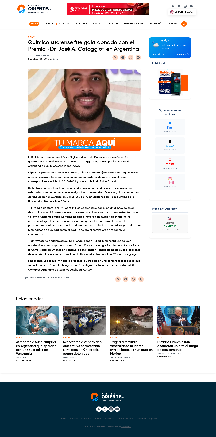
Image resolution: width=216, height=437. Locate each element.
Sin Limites (126, 427)
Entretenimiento (134, 24)
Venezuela (81, 24)
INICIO (34, 24)
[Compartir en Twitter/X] (115, 57)
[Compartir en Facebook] (123, 57)
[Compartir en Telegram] (138, 57)
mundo (19, 338)
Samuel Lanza (22, 358)
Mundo (97, 24)
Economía (156, 24)
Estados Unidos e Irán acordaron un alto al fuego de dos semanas (177, 346)
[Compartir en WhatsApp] (130, 57)
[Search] (184, 24)
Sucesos (64, 24)
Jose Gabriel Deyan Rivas (40, 56)
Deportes (112, 24)
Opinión (173, 24)
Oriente (48, 24)
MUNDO (31, 37)
